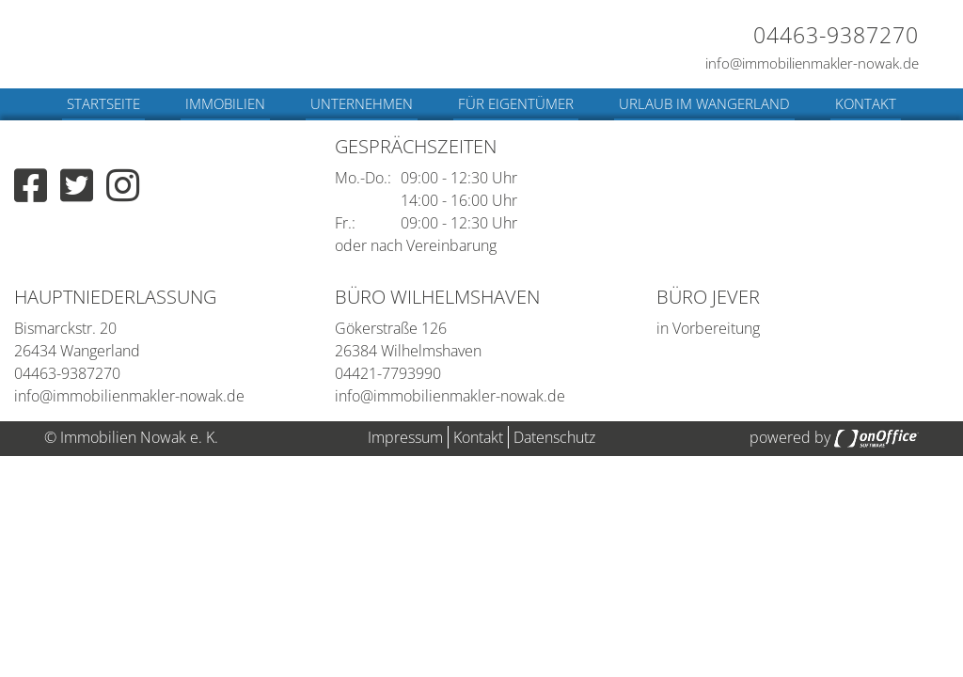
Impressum (405, 437)
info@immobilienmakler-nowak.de (812, 63)
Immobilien (225, 103)
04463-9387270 (836, 35)
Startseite (103, 103)
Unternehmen (361, 103)
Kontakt (865, 103)
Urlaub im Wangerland (704, 103)
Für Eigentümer (516, 103)
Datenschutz (554, 437)
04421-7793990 (388, 373)
